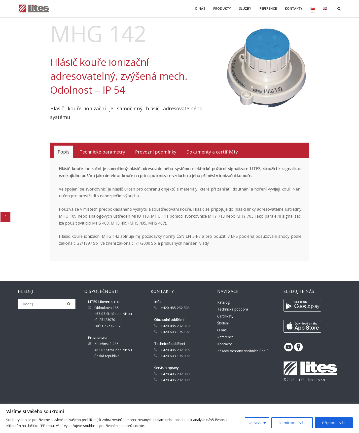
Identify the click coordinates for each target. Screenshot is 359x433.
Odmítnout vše (292, 422)
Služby (245, 8)
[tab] (63, 152)
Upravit (255, 422)
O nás (200, 8)
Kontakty (293, 8)
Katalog (223, 302)
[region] (179, 418)
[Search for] (46, 304)
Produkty (222, 8)
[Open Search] (339, 9)
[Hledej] (68, 304)
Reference (268, 8)
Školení (223, 323)
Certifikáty (225, 316)
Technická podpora (232, 309)
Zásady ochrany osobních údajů (243, 351)
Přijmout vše (334, 422)
